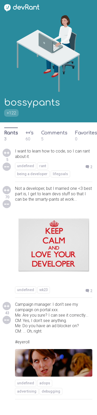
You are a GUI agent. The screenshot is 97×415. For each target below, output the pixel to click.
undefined (25, 166)
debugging (51, 391)
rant (42, 166)
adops (44, 383)
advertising (26, 391)
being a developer (32, 174)
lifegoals (60, 174)
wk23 (43, 290)
